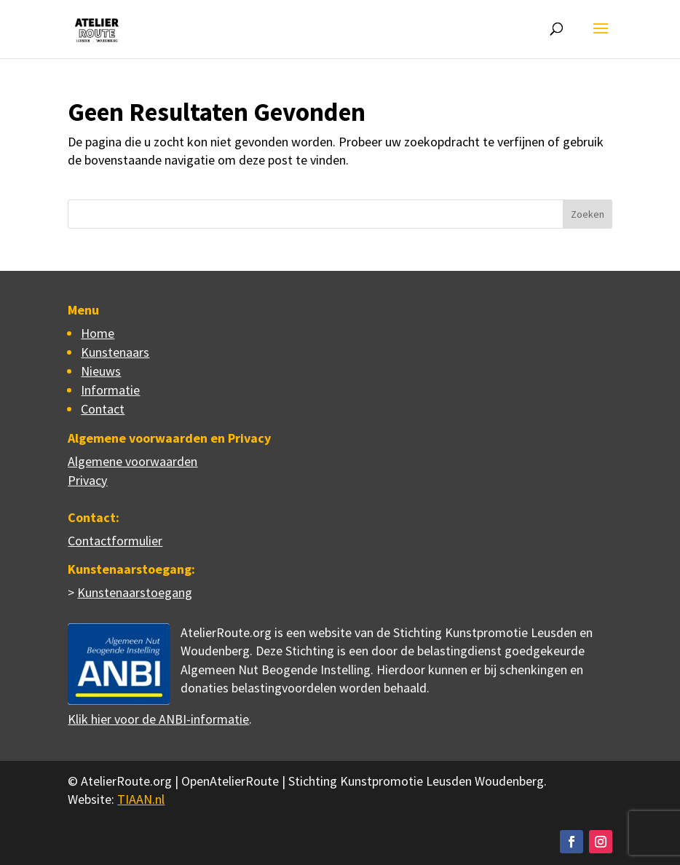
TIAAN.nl (141, 799)
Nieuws (101, 371)
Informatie (110, 390)
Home (97, 333)
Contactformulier (115, 540)
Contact (102, 408)
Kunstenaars (115, 352)
